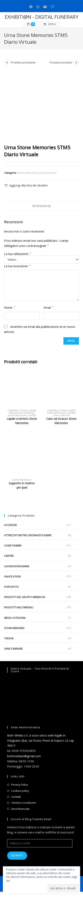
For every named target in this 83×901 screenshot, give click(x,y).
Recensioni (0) (41, 206)
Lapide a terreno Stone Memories (22, 421)
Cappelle (12, 410)
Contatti (16, 797)
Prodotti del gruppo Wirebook (24, 597)
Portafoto (11, 587)
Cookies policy (20, 791)
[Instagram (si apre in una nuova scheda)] (37, 7)
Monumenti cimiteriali (21, 412)
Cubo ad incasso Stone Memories (61, 421)
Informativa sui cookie (24, 880)
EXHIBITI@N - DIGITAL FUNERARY (42, 16)
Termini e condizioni (23, 802)
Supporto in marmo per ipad (22, 485)
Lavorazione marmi (16, 566)
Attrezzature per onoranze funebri (27, 535)
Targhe (8, 638)
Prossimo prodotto (61, 62)
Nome (9, 308)
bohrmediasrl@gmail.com (24, 756)
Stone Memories (27, 173)
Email (48, 308)
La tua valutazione (17, 253)
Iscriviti (17, 855)
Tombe (32, 415)
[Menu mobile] (50, 24)
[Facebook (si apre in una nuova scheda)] (30, 7)
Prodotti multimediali (18, 607)
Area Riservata (20, 809)
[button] (26, 185)
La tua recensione (17, 266)
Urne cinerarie (48, 173)
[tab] (41, 206)
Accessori (10, 525)
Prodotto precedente (23, 62)
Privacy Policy (19, 784)
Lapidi (32, 410)
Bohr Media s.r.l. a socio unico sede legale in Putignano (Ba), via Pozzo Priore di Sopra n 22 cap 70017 (40, 740)
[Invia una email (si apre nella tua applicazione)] (52, 7)
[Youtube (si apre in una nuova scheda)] (45, 7)
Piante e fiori (12, 576)
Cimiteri (23, 410)
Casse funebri (12, 545)
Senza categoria (15, 618)
